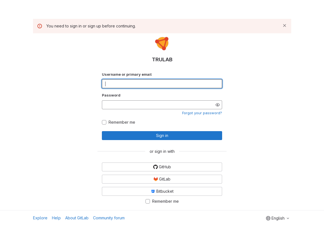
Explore (40, 217)
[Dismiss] (284, 25)
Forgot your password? (202, 113)
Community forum (109, 217)
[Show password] (217, 104)
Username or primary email (127, 74)
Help (56, 217)
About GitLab (77, 217)
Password (111, 95)
